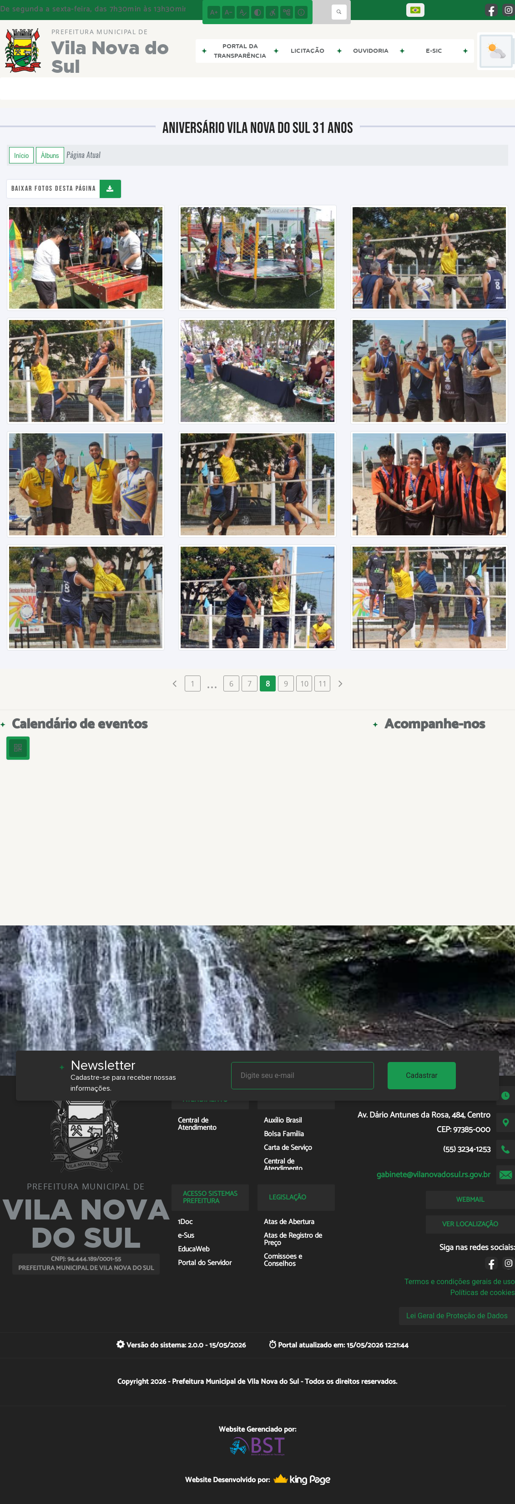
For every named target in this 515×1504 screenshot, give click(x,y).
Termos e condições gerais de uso (459, 1281)
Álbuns (50, 155)
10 (304, 684)
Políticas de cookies (482, 1292)
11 (322, 684)
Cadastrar (422, 1075)
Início (21, 155)
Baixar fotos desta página (53, 188)
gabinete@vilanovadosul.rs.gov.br (433, 1175)
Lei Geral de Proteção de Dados (457, 1315)
